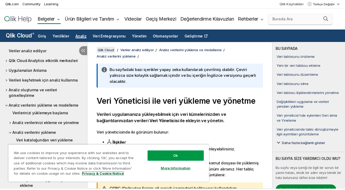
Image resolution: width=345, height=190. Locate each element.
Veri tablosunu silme (293, 84)
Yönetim (139, 36)
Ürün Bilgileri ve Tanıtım (89, 19)
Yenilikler (61, 36)
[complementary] (308, 115)
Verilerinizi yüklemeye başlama (40, 113)
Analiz (81, 36)
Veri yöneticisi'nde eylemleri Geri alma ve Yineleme (307, 117)
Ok (175, 155)
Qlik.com (12, 4)
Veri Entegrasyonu (109, 36)
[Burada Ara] (300, 19)
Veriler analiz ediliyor (27, 51)
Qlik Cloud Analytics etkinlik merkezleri (43, 60)
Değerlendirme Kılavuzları (207, 19)
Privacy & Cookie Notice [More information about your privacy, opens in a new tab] (103, 173)
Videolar (133, 19)
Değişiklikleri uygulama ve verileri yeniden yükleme (303, 103)
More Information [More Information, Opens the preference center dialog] (175, 168)
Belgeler (46, 19)
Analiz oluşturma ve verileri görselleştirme (33, 93)
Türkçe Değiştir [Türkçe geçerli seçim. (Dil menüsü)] (324, 4)
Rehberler (248, 19)
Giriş (42, 36)
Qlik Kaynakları (291, 4)
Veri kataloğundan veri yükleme (44, 140)
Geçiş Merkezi (161, 19)
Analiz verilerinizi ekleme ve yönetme (45, 122)
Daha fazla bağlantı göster (303, 143)
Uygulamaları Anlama (27, 70)
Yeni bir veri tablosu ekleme (298, 65)
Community (31, 4)
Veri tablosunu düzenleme (297, 74)
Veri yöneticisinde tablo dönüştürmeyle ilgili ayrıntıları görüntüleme (307, 131)
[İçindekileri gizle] (83, 50)
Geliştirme (194, 36)
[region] (108, 163)
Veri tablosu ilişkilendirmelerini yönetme (308, 93)
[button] (326, 18)
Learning (51, 4)
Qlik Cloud (20, 35)
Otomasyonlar (165, 36)
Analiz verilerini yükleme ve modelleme (43, 105)
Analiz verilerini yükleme (34, 132)
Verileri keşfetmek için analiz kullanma (43, 80)
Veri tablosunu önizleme (296, 56)
